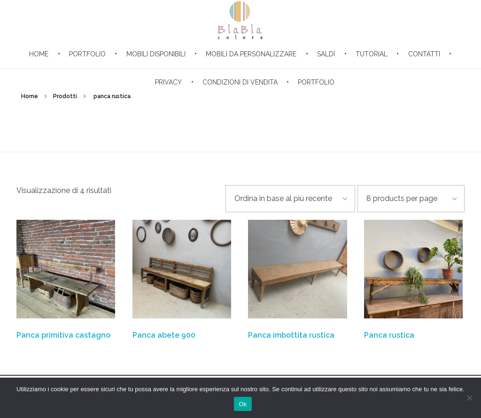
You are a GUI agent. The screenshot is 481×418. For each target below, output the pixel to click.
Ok (243, 404)
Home (29, 96)
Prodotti (65, 96)
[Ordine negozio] (290, 198)
